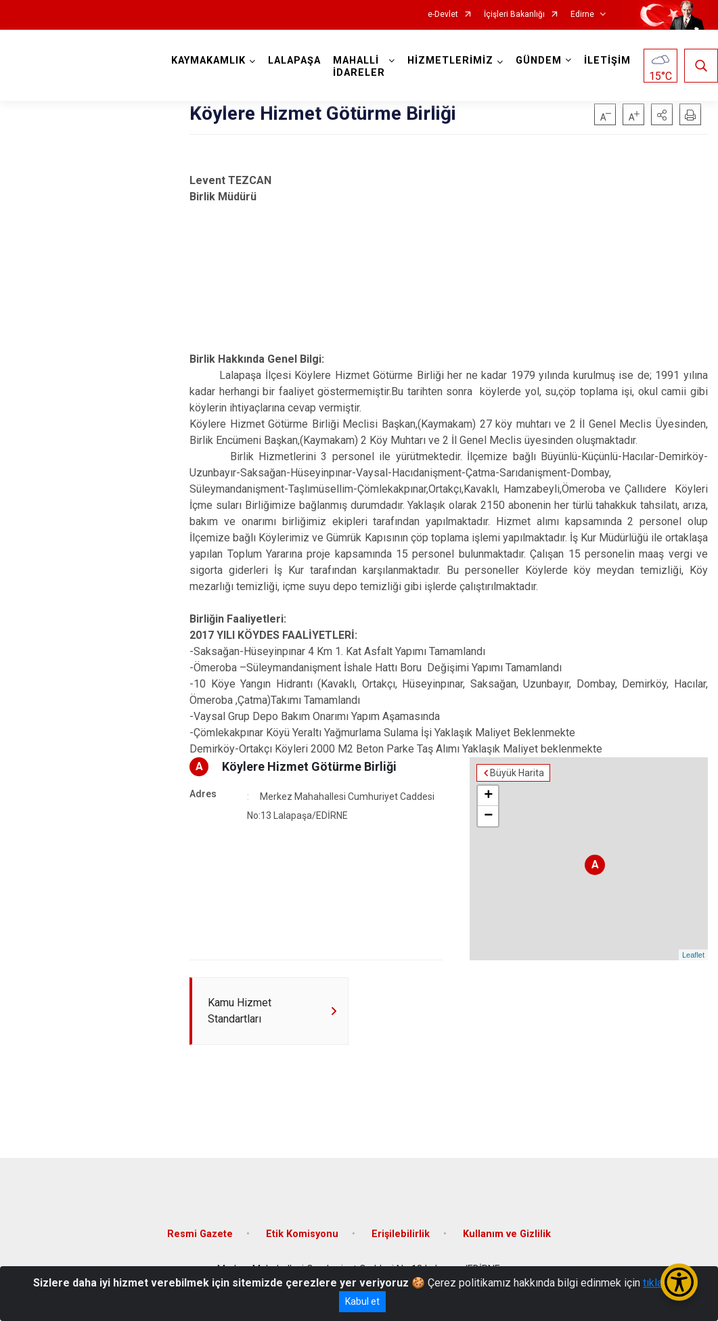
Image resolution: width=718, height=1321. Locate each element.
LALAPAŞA (294, 60)
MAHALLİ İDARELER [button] (359, 67)
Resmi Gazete (200, 1234)
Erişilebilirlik (401, 1234)
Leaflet (693, 955)
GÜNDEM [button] (539, 60)
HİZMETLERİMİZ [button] (450, 60)
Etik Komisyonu (302, 1234)
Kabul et (362, 1301)
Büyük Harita (517, 772)
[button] (662, 114)
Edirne (582, 14)
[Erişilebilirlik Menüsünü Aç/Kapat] (679, 1282)
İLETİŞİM (607, 60)
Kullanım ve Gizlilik (507, 1234)
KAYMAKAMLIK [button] (208, 60)
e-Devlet (443, 14)
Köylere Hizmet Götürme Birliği (309, 766)
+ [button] (488, 796)
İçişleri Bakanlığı (514, 14)
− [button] (488, 816)
